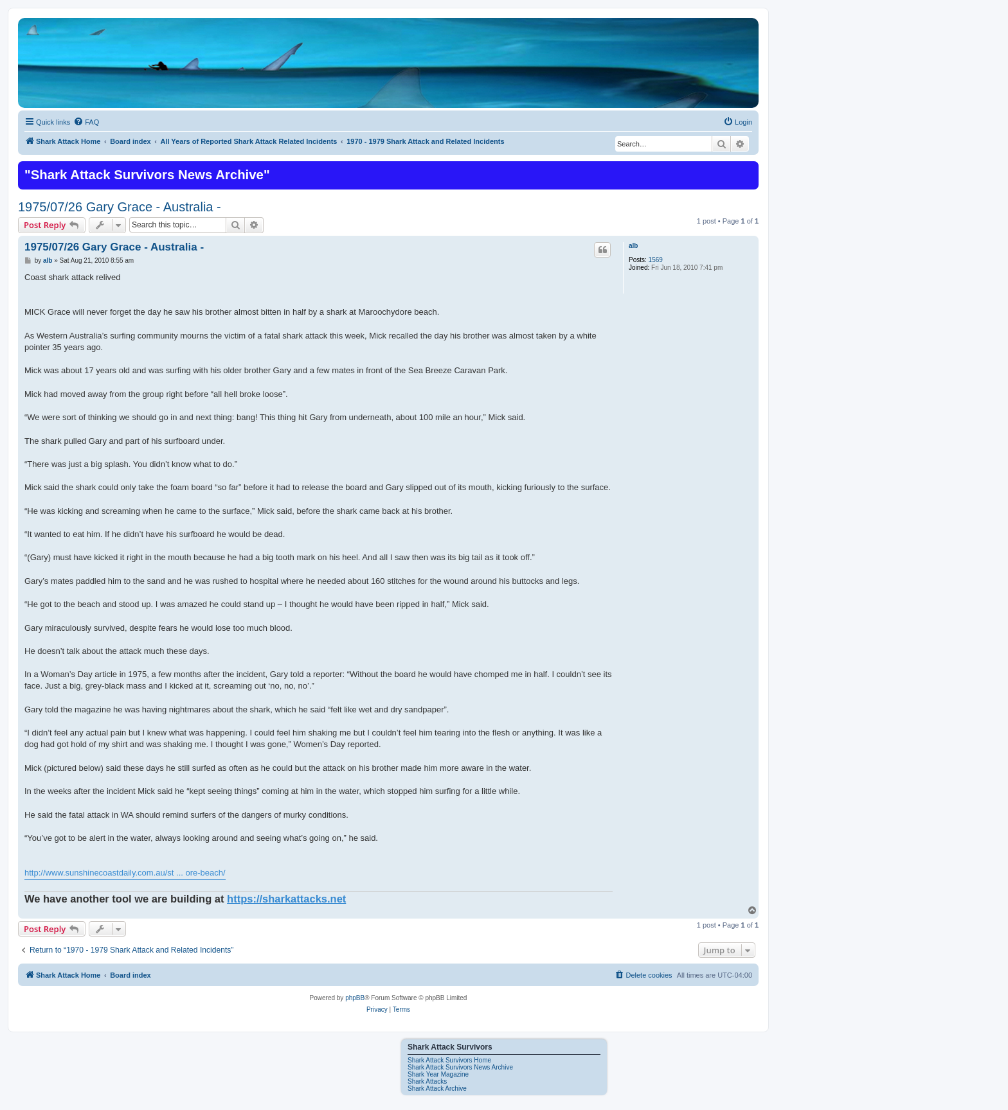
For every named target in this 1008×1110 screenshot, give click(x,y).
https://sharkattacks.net (286, 898)
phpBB (354, 997)
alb (633, 245)
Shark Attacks (427, 1081)
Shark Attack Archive (437, 1088)
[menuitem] (86, 122)
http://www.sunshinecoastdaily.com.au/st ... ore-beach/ (125, 872)
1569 (656, 259)
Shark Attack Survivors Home (449, 1060)
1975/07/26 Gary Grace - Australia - (119, 207)
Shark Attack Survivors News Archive (460, 1067)
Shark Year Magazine (438, 1074)
